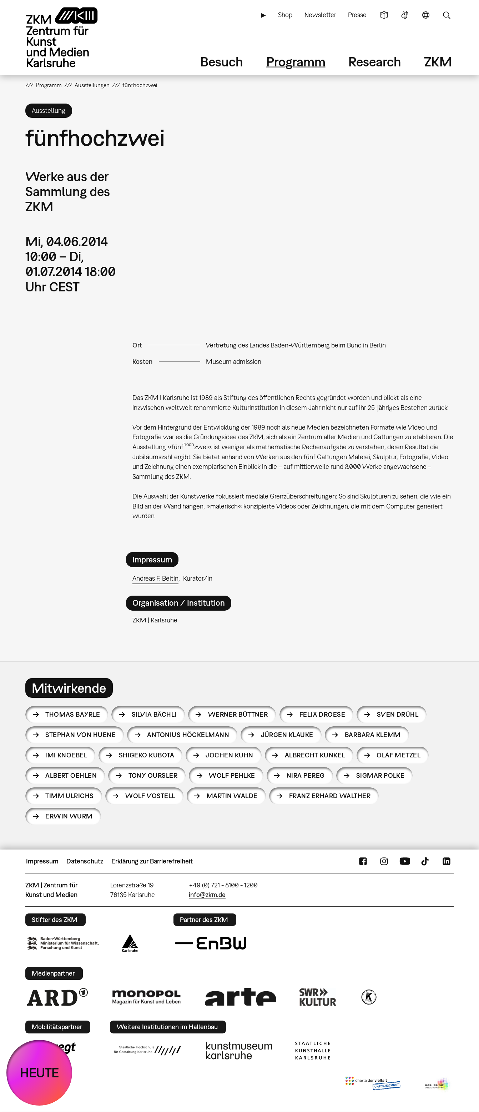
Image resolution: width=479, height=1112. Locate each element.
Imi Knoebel (66, 755)
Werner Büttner (238, 714)
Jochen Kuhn (229, 755)
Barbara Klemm (373, 734)
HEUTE (39, 1072)
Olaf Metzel (398, 755)
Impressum (42, 861)
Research (374, 61)
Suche (446, 15)
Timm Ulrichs (69, 796)
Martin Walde (232, 796)
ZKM (438, 61)
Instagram (384, 861)
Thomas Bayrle (72, 714)
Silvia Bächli (154, 714)
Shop (285, 15)
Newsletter (320, 15)
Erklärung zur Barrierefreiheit (152, 861)
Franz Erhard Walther (329, 796)
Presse (357, 15)
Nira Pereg (306, 775)
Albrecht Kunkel (315, 755)
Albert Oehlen (71, 775)
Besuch (221, 61)
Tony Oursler (153, 775)
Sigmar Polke (380, 775)
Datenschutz (84, 861)
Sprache (426, 15)
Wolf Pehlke (232, 775)
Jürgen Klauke (287, 734)
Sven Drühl (398, 714)
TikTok (426, 861)
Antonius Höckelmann (188, 734)
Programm (296, 61)
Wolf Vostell (150, 796)
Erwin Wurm (69, 816)
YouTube (405, 861)
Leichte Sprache (384, 15)
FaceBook (363, 861)
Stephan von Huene (80, 734)
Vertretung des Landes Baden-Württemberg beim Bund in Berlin (296, 345)
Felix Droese (322, 714)
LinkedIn (446, 861)
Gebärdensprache (405, 15)
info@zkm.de (207, 894)
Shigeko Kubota (146, 755)
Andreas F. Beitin (155, 578)
